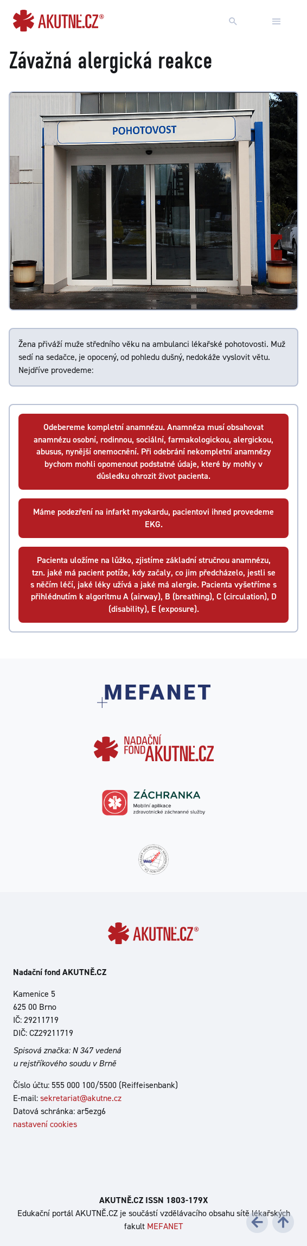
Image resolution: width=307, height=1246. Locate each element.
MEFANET (165, 1226)
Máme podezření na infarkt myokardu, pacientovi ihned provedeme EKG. (153, 517)
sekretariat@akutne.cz (80, 1098)
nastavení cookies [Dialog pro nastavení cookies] (45, 1124)
